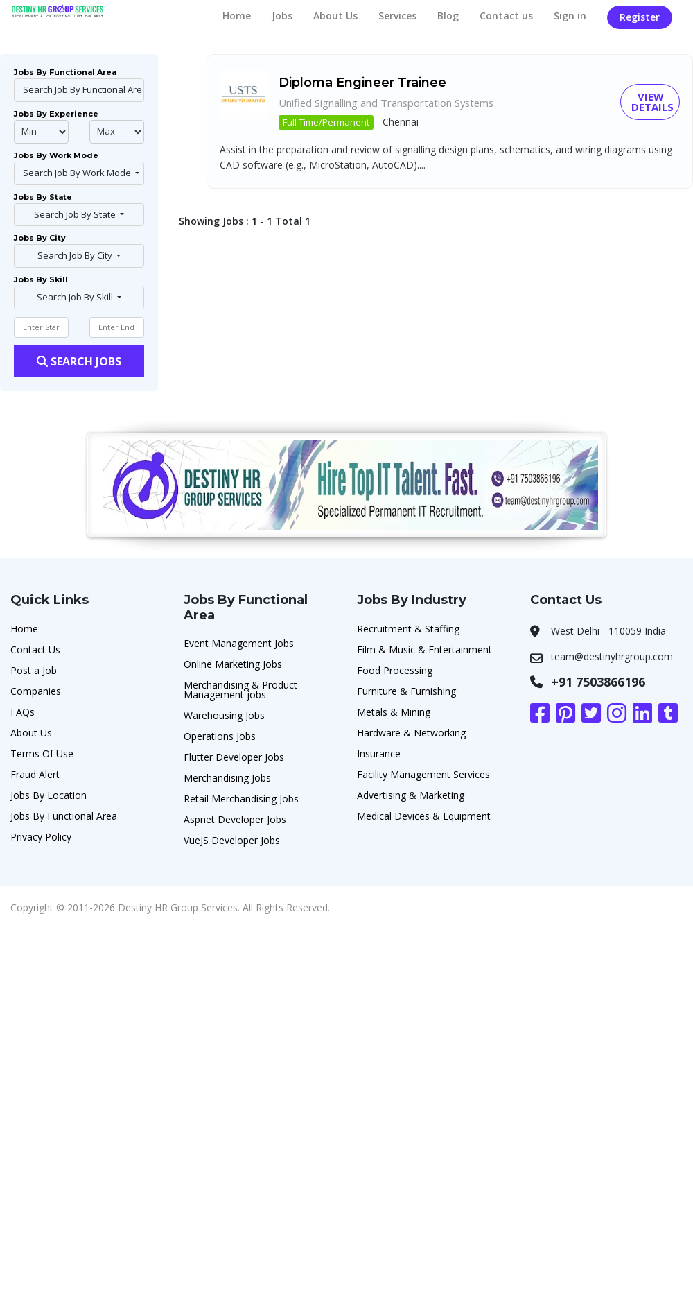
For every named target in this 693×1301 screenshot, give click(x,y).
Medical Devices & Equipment (424, 815)
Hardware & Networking (411, 732)
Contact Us (35, 649)
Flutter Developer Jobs (234, 757)
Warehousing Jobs (224, 715)
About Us (335, 15)
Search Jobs (79, 361)
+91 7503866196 (598, 681)
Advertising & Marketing (410, 795)
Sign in (570, 15)
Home (236, 15)
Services (397, 15)
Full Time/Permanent (326, 123)
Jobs (282, 15)
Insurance (379, 753)
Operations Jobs (220, 736)
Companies (35, 691)
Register (640, 17)
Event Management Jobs (239, 643)
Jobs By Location (48, 795)
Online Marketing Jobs (233, 664)
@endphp (116, 132)
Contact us (506, 15)
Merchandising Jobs (227, 777)
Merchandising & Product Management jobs (240, 689)
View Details (653, 102)
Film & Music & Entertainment (424, 649)
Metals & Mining (393, 711)
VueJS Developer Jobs (232, 840)
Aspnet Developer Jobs (235, 819)
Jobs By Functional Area (63, 815)
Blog (448, 15)
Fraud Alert (35, 774)
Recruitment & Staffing (408, 628)
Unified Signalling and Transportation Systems (397, 102)
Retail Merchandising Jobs (241, 798)
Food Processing (394, 670)
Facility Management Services (423, 774)
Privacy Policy (40, 836)
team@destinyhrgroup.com (612, 656)
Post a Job (33, 670)
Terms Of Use (41, 753)
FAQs (22, 711)
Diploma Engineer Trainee (362, 82)
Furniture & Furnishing (406, 691)
